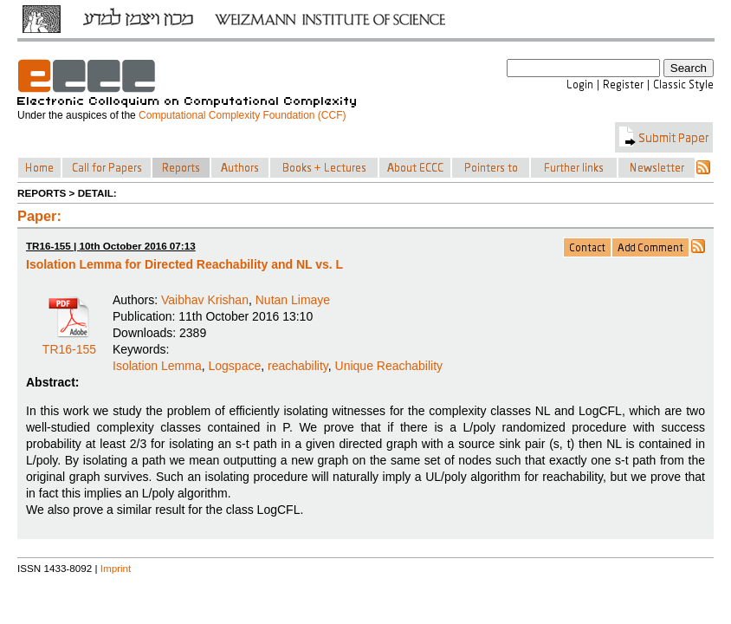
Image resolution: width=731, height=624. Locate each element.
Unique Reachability (389, 366)
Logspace (235, 366)
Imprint (116, 568)
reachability (298, 366)
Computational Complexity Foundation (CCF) (242, 115)
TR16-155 (69, 343)
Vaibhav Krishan (205, 300)
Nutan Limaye (293, 300)
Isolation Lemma (157, 366)
